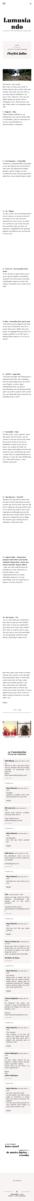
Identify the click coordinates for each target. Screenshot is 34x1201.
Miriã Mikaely (9, 761)
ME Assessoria (10, 808)
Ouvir (17, 45)
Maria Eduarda (22, 49)
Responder (8, 778)
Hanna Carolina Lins (12, 942)
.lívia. (6, 894)
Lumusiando (17, 24)
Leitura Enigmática (11, 998)
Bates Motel (12, 1146)
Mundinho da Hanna (12, 958)
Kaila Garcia (9, 853)
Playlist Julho (17, 53)
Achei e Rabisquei (11, 1053)
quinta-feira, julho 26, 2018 (22, 761)
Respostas (9, 783)
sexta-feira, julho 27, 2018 (21, 853)
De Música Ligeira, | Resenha (17, 1154)
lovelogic (22, 1196)
